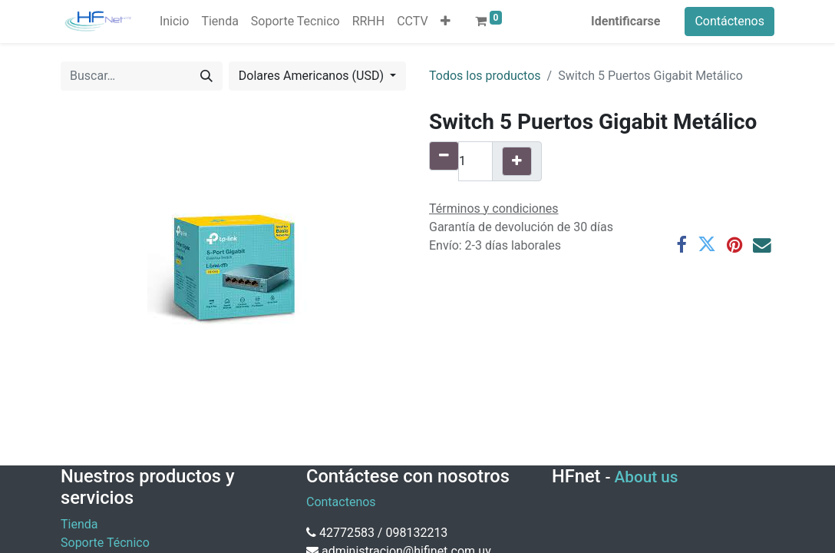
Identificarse (625, 21)
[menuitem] (174, 21)
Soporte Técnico (105, 542)
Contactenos (341, 502)
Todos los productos (485, 75)
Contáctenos (729, 21)
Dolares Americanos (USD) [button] (313, 75)
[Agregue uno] (517, 161)
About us (646, 477)
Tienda (79, 524)
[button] (445, 21)
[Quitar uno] (444, 156)
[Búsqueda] (206, 76)
